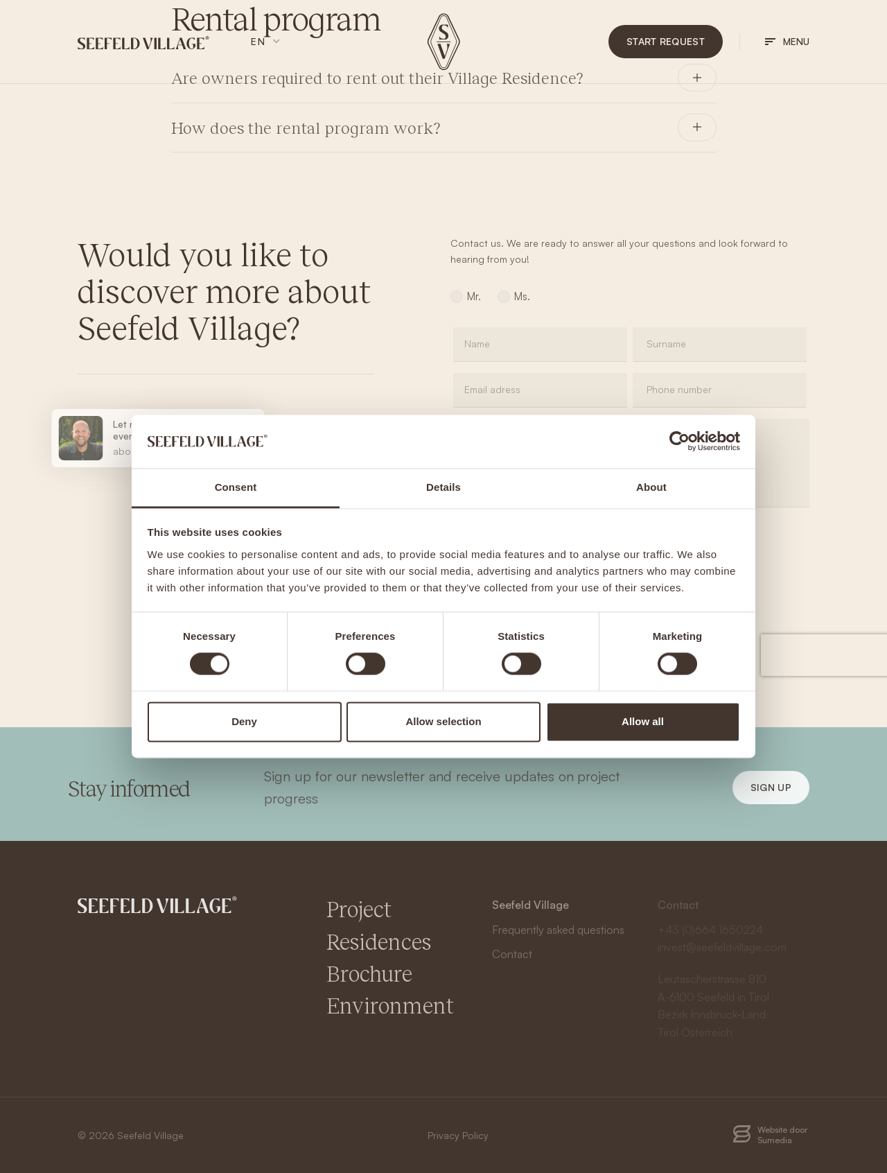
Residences (378, 941)
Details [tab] (443, 487)
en (258, 41)
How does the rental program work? (306, 127)
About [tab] (651, 487)
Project (359, 908)
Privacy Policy (458, 1135)
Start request (665, 41)
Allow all (643, 721)
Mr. (474, 296)
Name (477, 343)
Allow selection (443, 721)
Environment (390, 1005)
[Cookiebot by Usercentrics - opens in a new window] (679, 441)
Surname (666, 343)
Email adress (492, 389)
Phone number (679, 389)
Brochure (369, 973)
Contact (512, 954)
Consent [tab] (236, 487)
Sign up (770, 787)
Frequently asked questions (558, 930)
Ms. (522, 296)
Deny (244, 721)
